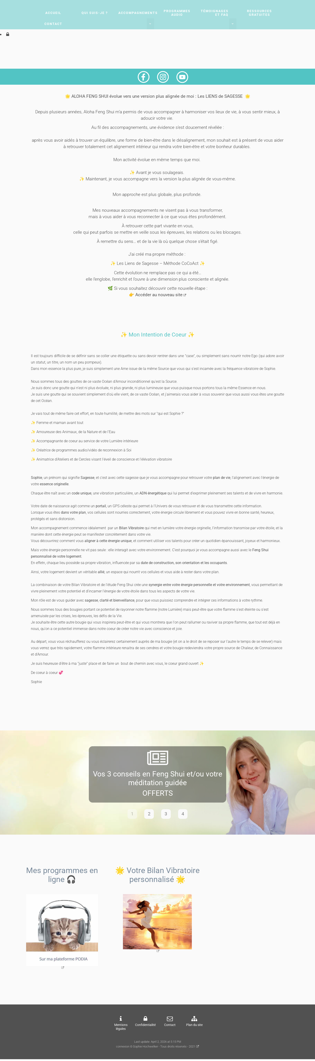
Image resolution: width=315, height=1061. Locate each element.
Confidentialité (145, 1027)
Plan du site (194, 1027)
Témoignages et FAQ (214, 12)
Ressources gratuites (259, 12)
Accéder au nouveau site (158, 294)
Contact (53, 24)
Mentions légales (121, 1029)
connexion (122, 1048)
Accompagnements (138, 13)
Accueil (53, 13)
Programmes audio (177, 12)
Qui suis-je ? (94, 13)
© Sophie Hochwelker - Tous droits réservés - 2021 (162, 1048)
